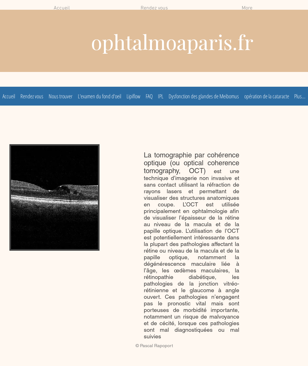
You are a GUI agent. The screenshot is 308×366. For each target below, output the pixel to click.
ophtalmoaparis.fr (172, 41)
